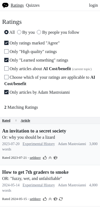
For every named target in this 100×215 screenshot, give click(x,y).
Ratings (17, 5)
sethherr (35, 158)
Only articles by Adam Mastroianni (37, 92)
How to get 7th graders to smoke (35, 172)
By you (26, 32)
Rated (9, 120)
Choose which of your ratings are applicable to (49, 80)
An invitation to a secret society (34, 131)
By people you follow (58, 32)
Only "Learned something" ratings (36, 60)
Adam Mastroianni (72, 144)
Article (25, 120)
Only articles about (48, 68)
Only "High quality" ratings (30, 51)
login (93, 5)
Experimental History (39, 144)
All (9, 32)
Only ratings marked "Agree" (32, 43)
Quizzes (33, 5)
